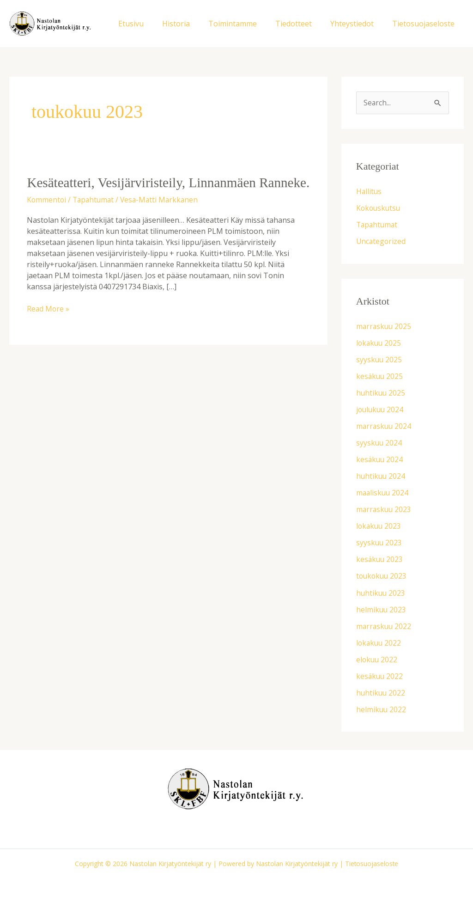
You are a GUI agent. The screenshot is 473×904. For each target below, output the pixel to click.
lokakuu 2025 (379, 343)
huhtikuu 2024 (381, 476)
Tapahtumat (95, 217)
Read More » (48, 326)
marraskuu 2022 (384, 626)
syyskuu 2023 (379, 543)
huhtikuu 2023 (381, 592)
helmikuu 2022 (381, 709)
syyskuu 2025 (379, 359)
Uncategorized (381, 242)
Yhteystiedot (357, 23)
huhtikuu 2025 (381, 393)
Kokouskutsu (379, 208)
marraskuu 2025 (384, 326)
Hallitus (369, 192)
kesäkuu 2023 (380, 559)
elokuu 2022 (377, 659)
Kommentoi (47, 217)
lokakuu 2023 (379, 526)
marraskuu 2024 (384, 426)
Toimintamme (245, 23)
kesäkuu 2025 (380, 376)
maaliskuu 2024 (383, 493)
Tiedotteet (303, 23)
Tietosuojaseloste (425, 23)
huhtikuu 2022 (381, 692)
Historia (192, 23)
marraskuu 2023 (384, 509)
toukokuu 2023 (382, 576)
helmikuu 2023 (381, 609)
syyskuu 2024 (379, 443)
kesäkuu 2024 (380, 459)
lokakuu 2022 (379, 642)
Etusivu (151, 23)
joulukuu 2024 (381, 409)
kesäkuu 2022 (380, 676)
